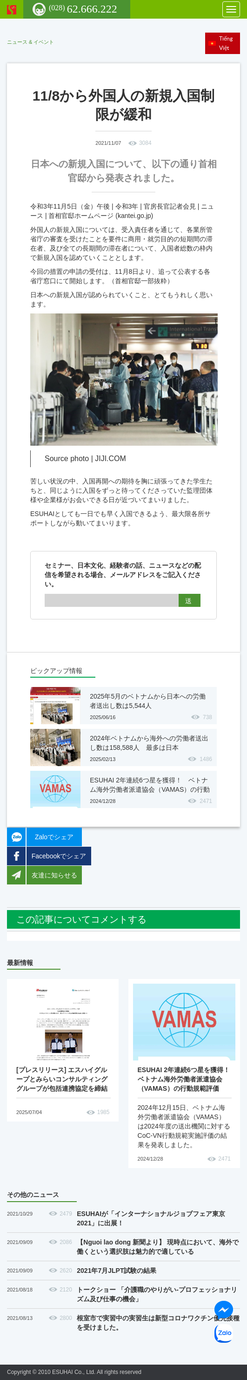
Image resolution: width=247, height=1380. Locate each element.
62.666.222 (83, 9)
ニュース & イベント (30, 42)
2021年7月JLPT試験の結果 (116, 1270)
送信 (189, 602)
